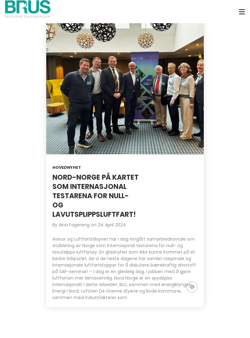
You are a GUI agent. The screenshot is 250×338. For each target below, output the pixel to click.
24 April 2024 (112, 225)
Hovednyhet (66, 167)
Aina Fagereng (74, 225)
